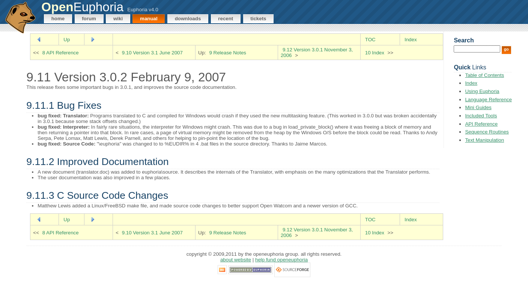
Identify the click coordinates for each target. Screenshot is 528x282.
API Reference (481, 124)
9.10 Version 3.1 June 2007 (152, 53)
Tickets (258, 18)
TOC (370, 39)
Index (411, 39)
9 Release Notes (227, 53)
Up (66, 39)
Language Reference (488, 99)
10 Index (374, 53)
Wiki (118, 18)
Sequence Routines (486, 132)
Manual (149, 18)
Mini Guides (478, 107)
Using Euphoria (482, 91)
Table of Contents (484, 75)
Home (58, 18)
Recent (225, 18)
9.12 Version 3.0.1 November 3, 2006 (317, 52)
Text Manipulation (484, 140)
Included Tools (481, 115)
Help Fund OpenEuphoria (281, 259)
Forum (89, 18)
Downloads (188, 18)
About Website (235, 259)
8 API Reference (60, 53)
